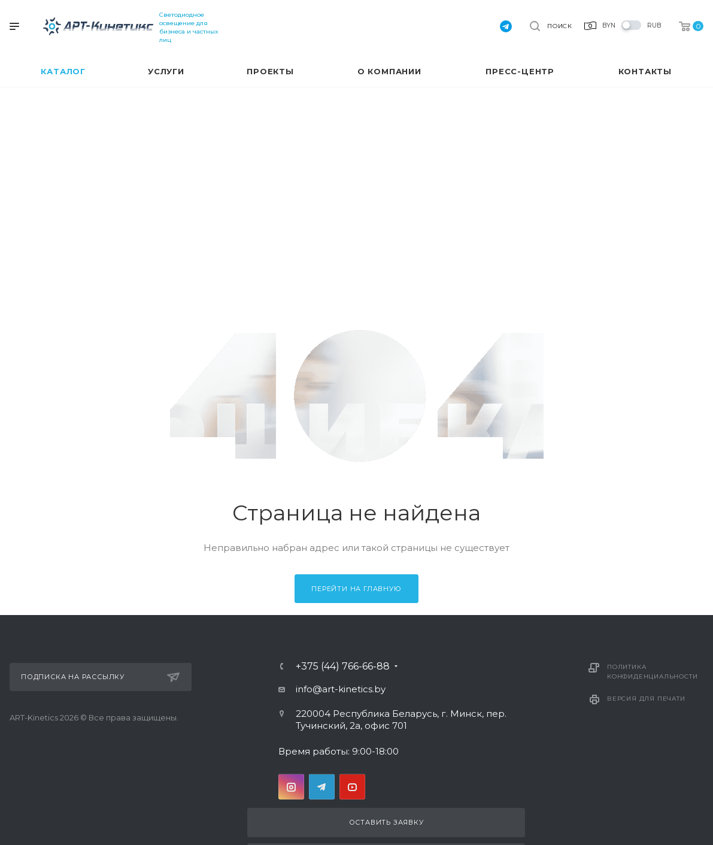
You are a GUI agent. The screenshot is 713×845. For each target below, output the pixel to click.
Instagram (291, 786)
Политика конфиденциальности (652, 671)
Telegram (322, 786)
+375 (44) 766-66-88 (343, 666)
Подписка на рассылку (100, 677)
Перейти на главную (356, 588)
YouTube (352, 786)
